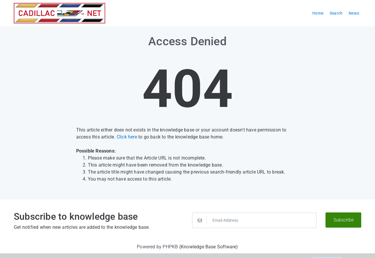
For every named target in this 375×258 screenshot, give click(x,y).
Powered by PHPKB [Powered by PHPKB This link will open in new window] (157, 247)
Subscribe (343, 220)
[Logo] (59, 13)
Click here (127, 137)
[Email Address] (254, 220)
